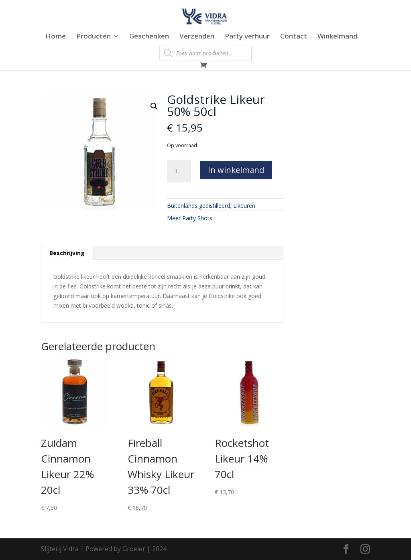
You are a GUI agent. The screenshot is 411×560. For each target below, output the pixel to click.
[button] (154, 106)
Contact (293, 37)
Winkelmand (337, 37)
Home (55, 37)
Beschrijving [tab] (67, 253)
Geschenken (149, 37)
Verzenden (196, 37)
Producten (93, 37)
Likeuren (244, 205)
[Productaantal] (179, 171)
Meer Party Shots (189, 218)
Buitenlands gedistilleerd (198, 205)
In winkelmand (236, 169)
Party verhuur (247, 37)
